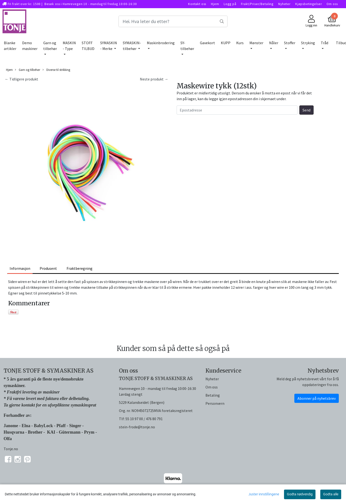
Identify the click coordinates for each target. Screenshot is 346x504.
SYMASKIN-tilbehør (132, 45)
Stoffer (289, 42)
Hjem (215, 4)
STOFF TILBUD (88, 45)
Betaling (212, 395)
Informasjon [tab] (20, 268)
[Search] (172, 21)
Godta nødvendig (300, 494)
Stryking (308, 42)
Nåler (273, 42)
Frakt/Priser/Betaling (257, 4)
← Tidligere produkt (21, 79)
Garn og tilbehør (50, 45)
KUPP (225, 42)
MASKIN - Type (69, 45)
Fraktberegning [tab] (80, 268)
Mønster (256, 42)
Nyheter (284, 4)
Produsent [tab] (48, 268)
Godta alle (330, 494)
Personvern (214, 403)
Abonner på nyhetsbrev (316, 398)
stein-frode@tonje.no (137, 426)
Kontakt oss (197, 4)
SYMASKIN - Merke (108, 45)
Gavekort (207, 42)
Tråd (324, 42)
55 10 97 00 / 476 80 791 (144, 418)
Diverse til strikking (56, 70)
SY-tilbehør (187, 45)
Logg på (230, 4)
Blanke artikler (10, 45)
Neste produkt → (154, 79)
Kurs (240, 42)
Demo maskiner (29, 45)
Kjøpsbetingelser (308, 4)
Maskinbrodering (161, 42)
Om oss (332, 4)
